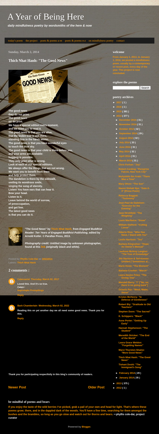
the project (32, 40)
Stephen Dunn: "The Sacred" (134, 311)
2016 (119, 107)
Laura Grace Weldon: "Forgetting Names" (131, 344)
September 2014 (128, 133)
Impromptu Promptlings (30, 290)
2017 (119, 102)
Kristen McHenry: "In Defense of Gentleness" (133, 298)
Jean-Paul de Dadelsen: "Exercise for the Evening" (132, 206)
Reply (20, 295)
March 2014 (126, 160)
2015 (119, 111)
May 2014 (124, 151)
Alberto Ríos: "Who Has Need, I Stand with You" (133, 233)
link (43, 246)
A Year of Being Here (45, 16)
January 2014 (127, 377)
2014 (119, 116)
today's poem (15, 40)
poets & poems (51, 40)
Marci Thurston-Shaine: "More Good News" (132, 351)
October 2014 (127, 129)
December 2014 (128, 120)
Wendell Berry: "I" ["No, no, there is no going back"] (134, 284)
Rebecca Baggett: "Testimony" (128, 197)
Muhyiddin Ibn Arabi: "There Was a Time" (134, 178)
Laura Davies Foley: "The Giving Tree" (132, 276)
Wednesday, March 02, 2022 (53, 305)
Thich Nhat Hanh (26, 262)
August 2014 (126, 138)
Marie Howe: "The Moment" (134, 266)
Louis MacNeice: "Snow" (132, 220)
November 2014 (128, 124)
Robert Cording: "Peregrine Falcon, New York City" (134, 170)
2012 (119, 388)
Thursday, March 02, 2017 (45, 279)
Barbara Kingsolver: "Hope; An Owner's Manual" (134, 245)
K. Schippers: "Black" (131, 316)
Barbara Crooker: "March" (133, 270)
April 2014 (125, 156)
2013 (119, 383)
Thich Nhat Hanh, (61, 228)
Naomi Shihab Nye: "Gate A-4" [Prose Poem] (134, 189)
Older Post (96, 387)
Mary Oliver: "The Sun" (131, 184)
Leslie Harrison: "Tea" (131, 239)
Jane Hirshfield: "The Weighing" (130, 214)
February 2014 (127, 373)
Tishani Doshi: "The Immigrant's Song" (130, 366)
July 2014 (124, 142)
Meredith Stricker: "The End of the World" (134, 336)
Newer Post (17, 387)
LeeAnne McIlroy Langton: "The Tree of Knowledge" (134, 252)
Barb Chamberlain (27, 305)
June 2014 (125, 147)
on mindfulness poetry (101, 40)
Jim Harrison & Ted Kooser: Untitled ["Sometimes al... (134, 260)
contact (120, 40)
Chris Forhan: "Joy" (130, 164)
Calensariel (23, 279)
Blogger (86, 427)
